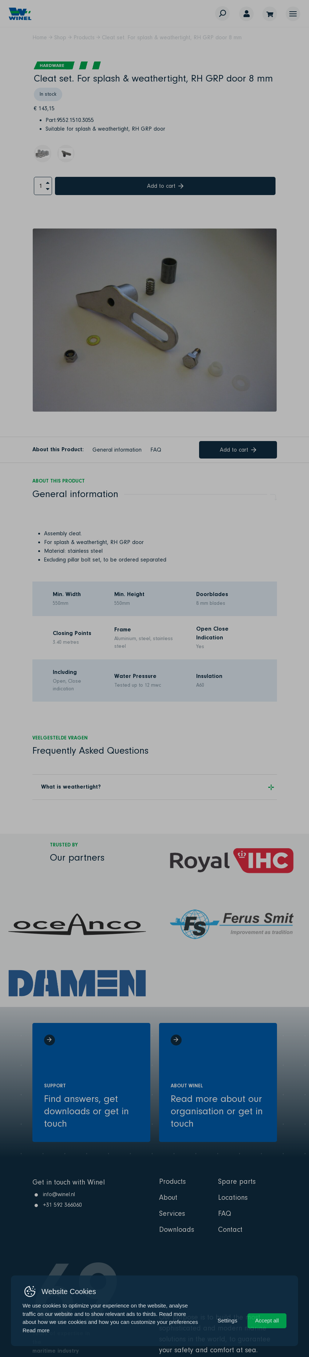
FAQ (155, 450)
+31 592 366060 (62, 1205)
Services (172, 1214)
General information (117, 450)
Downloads (176, 1230)
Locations (232, 1198)
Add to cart (165, 186)
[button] (293, 14)
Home (39, 37)
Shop (60, 37)
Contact (230, 1230)
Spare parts (236, 1182)
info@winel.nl (59, 1194)
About (168, 1198)
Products (84, 37)
